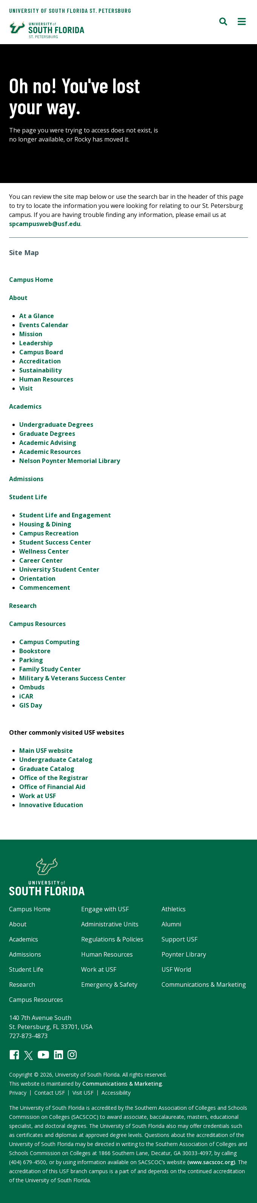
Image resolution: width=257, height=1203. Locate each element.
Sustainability (40, 370)
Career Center (41, 560)
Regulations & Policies (112, 939)
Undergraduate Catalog (55, 759)
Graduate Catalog (46, 769)
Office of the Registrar (53, 778)
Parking (31, 660)
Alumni (171, 924)
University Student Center (59, 569)
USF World (176, 969)
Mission (30, 334)
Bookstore (35, 651)
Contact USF (49, 1092)
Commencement (44, 587)
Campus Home (31, 279)
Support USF (179, 939)
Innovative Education (51, 805)
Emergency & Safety (109, 984)
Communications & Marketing (204, 984)
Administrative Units (110, 924)
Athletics (174, 909)
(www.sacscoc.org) (211, 1162)
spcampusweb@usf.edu (44, 224)
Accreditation (40, 361)
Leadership (36, 343)
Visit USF (83, 1092)
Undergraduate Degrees (56, 424)
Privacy (17, 1092)
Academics (25, 406)
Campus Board (41, 352)
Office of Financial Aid (52, 787)
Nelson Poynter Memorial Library (69, 461)
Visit (26, 388)
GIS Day (30, 705)
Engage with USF (105, 909)
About (18, 298)
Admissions (26, 479)
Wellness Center (44, 551)
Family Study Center (50, 669)
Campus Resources (37, 624)
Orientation (37, 578)
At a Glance (36, 316)
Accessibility (116, 1092)
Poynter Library (184, 954)
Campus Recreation (48, 533)
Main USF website (46, 750)
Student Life (28, 497)
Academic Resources (50, 452)
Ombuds (32, 687)
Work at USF (37, 796)
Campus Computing (49, 642)
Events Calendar (43, 325)
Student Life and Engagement (65, 515)
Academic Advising (47, 442)
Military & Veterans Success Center (72, 678)
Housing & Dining (45, 524)
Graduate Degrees (47, 433)
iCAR (26, 696)
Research (23, 606)
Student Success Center (55, 542)
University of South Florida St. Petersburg (70, 10)
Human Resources (46, 379)
